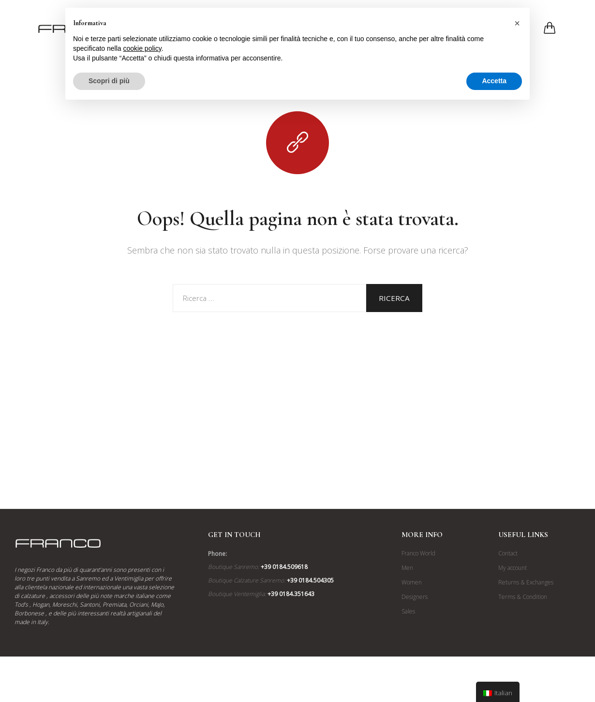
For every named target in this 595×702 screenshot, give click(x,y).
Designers (415, 597)
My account (512, 568)
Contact (508, 553)
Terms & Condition (522, 597)
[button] (517, 23)
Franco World (418, 553)
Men (407, 568)
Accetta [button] (494, 81)
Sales (408, 611)
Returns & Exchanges (525, 582)
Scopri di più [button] (109, 81)
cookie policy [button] (142, 48)
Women (412, 582)
